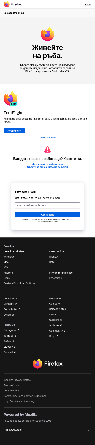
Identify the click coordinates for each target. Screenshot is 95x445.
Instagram (10, 330)
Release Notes (57, 309)
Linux (7, 278)
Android (8, 272)
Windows (9, 256)
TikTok (7, 341)
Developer (9, 314)
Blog (52, 336)
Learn (52, 314)
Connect (9, 303)
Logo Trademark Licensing (19, 401)
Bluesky (8, 346)
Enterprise (55, 278)
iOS (6, 267)
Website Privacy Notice (17, 380)
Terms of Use (11, 385)
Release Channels (14, 12)
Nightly (53, 256)
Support (54, 319)
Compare (54, 303)
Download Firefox (14, 251)
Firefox (47, 363)
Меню (87, 4)
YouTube (8, 335)
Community (56, 330)
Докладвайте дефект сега (47, 164)
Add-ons (54, 325)
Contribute (10, 309)
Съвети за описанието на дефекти (47, 167)
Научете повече (47, 137)
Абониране (14, 130)
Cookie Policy (12, 390)
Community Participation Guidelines (25, 396)
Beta (52, 262)
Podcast (8, 352)
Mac (6, 262)
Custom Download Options (19, 283)
